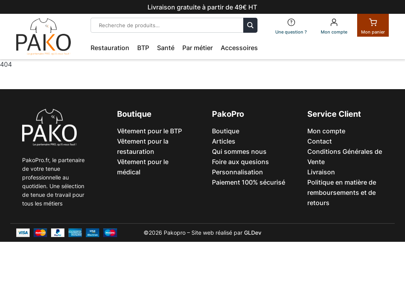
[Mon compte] (334, 25)
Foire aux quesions (240, 162)
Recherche (250, 25)
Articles (223, 141)
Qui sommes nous (239, 151)
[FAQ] (291, 25)
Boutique (225, 131)
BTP (143, 47)
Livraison (321, 172)
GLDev (252, 232)
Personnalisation (237, 172)
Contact (319, 141)
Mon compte (326, 131)
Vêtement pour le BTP (149, 131)
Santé (165, 47)
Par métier (197, 47)
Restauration (110, 47)
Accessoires (239, 47)
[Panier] (373, 25)
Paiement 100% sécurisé (248, 182)
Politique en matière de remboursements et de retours (341, 192)
